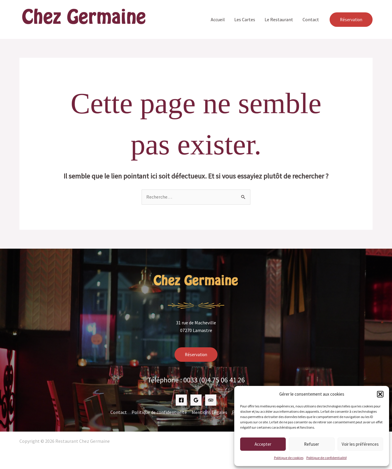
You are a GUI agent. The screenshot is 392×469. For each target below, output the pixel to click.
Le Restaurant (279, 19)
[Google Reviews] (196, 400)
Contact (311, 19)
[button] (380, 394)
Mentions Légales (209, 412)
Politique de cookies (288, 457)
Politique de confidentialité (326, 457)
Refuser (311, 444)
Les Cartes (244, 19)
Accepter (263, 444)
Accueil (218, 19)
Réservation (196, 354)
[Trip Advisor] (210, 400)
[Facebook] (181, 400)
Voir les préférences (360, 444)
